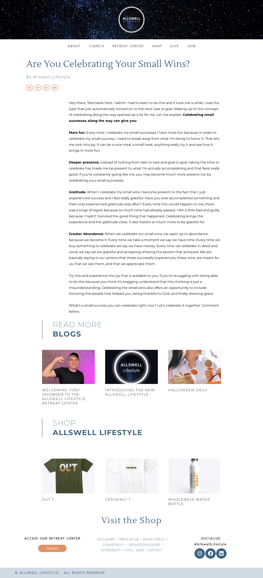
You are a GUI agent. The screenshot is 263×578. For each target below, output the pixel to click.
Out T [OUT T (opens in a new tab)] (48, 499)
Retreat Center (128, 46)
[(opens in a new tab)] (68, 476)
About (74, 46)
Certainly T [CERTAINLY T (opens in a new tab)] (118, 499)
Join (191, 46)
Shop (157, 46)
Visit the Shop (131, 520)
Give (174, 46)
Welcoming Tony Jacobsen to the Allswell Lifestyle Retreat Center (64, 396)
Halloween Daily (188, 390)
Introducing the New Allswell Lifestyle (130, 392)
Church (96, 46)
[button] (29, 88)
